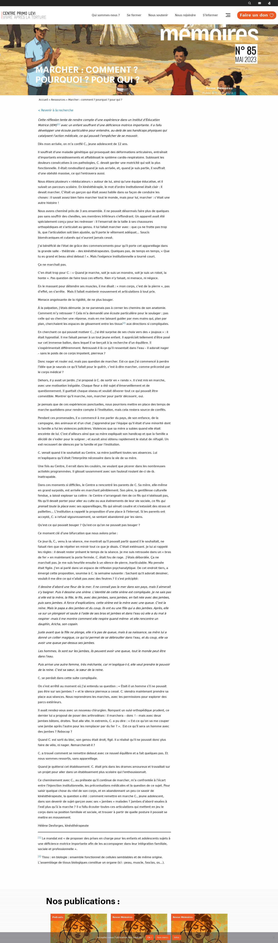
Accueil (43, 99)
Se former (134, 15)
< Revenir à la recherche (55, 110)
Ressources (58, 99)
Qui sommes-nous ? (106, 15)
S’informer (210, 15)
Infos (176, 937)
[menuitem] (106, 15)
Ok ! (149, 937)
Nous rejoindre (185, 15)
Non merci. (163, 937)
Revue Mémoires (219, 88)
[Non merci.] (273, 937)
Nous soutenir (158, 15)
